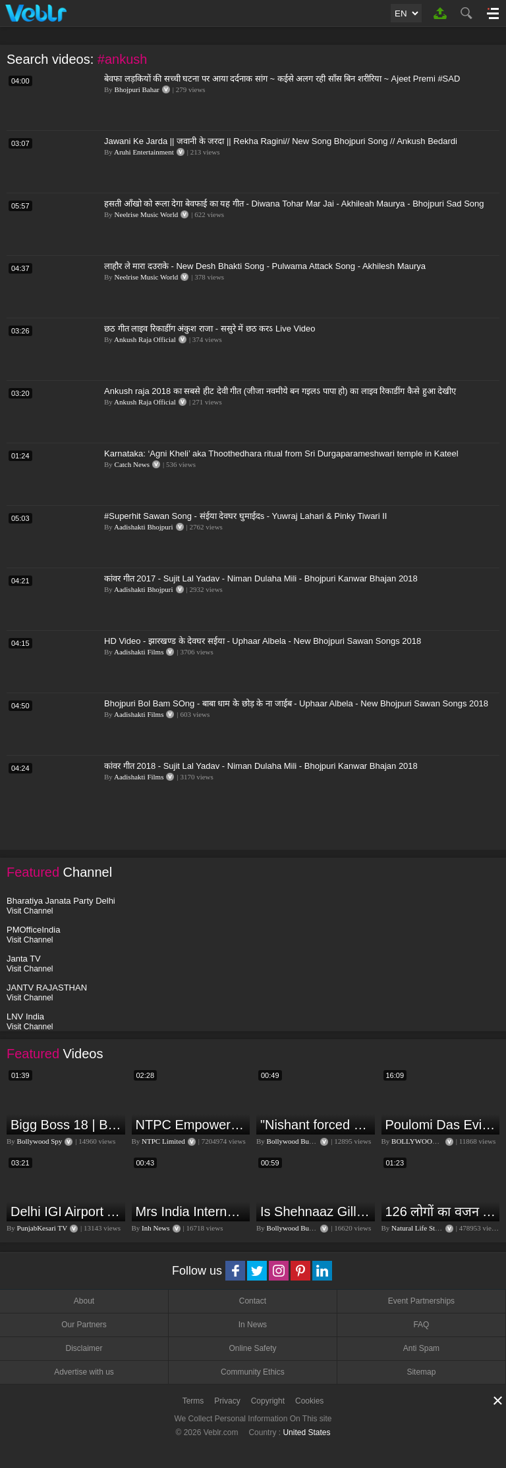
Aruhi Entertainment (144, 152)
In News (253, 1324)
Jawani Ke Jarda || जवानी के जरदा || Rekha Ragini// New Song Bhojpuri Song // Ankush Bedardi (280, 141)
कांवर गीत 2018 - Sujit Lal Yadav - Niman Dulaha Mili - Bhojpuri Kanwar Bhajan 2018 (261, 766)
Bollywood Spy (40, 1141)
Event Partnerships (421, 1301)
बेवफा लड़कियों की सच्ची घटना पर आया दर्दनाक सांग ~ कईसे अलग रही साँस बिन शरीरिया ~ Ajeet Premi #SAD (282, 79)
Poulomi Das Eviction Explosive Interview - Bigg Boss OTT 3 (441, 1124)
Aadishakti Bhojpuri (143, 527)
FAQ (421, 1324)
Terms (193, 1401)
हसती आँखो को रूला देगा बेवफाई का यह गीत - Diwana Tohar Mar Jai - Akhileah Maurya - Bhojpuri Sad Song (294, 203)
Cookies (309, 1401)
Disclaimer (83, 1348)
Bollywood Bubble (294, 1141)
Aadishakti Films (138, 652)
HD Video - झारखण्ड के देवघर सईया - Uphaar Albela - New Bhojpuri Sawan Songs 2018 (262, 641)
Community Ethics (253, 1372)
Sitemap (421, 1372)
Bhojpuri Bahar (137, 89)
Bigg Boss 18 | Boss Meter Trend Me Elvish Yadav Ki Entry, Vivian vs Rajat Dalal (66, 1124)
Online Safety (252, 1348)
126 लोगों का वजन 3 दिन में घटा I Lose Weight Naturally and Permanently (441, 1211)
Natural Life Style (417, 1228)
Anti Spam (421, 1348)
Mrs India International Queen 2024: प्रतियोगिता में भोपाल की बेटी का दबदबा (191, 1211)
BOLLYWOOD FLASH (426, 1141)
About (84, 1301)
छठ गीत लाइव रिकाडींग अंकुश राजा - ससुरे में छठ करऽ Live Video (210, 328)
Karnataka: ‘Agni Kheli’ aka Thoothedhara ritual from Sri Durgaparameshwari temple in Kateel (281, 453)
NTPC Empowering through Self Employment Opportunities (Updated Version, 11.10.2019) (191, 1124)
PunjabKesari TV (42, 1228)
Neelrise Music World (147, 214)
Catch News (132, 464)
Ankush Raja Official (145, 339)
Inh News (155, 1228)
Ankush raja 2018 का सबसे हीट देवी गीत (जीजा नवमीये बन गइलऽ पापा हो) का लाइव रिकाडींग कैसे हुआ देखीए (280, 391)
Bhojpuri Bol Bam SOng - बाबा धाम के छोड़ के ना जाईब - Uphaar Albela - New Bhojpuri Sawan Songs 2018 (296, 703)
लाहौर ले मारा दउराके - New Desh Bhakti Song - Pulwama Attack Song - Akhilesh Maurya (265, 266)
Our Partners (84, 1324)
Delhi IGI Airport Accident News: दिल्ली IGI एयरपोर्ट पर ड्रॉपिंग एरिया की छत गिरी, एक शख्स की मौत (66, 1211)
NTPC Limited (163, 1141)
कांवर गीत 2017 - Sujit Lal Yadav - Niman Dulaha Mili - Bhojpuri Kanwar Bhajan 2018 (261, 578)
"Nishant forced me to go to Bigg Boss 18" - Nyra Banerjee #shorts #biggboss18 (316, 1124)
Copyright (268, 1401)
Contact (252, 1301)
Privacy (227, 1401)
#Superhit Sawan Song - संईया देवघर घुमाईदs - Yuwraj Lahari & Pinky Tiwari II (245, 516)
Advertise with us (84, 1372)
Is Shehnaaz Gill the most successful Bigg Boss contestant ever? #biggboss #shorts (316, 1211)
